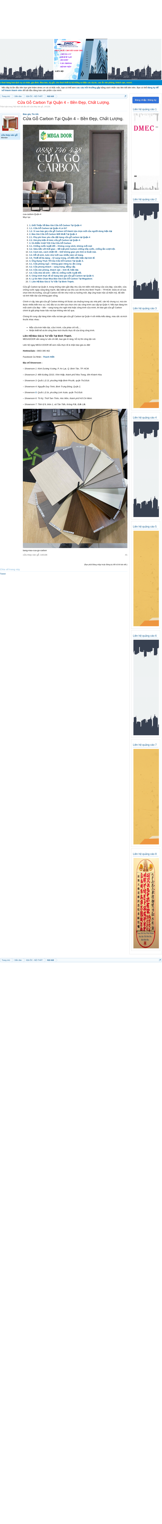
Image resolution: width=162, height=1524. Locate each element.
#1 (126, 555)
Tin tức (35, 114)
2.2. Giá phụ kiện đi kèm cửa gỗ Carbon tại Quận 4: (55, 240)
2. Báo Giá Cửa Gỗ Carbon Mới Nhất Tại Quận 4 (53, 234)
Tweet (3, 574)
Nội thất (16, 107)
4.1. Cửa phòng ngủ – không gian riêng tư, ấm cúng (55, 264)
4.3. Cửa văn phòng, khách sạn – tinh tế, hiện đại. (54, 270)
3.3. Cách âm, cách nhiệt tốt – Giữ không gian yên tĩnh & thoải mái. (63, 252)
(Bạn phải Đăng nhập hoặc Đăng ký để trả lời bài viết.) (105, 565)
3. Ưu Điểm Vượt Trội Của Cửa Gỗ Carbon (50, 243)
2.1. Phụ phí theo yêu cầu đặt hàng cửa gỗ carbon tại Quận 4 (59, 237)
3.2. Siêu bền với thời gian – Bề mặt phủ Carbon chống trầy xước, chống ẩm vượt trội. (72, 249)
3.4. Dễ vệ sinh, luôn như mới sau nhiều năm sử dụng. (56, 255)
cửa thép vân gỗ (36, 107)
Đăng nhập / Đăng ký (145, 100)
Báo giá (27, 114)
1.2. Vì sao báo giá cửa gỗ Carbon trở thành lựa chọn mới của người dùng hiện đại (70, 231)
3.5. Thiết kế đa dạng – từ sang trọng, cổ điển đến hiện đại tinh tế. (62, 258)
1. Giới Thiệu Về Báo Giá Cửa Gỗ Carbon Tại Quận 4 (55, 225)
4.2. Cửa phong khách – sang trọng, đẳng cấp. (52, 267)
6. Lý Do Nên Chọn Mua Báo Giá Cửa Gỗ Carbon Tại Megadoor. (61, 278)
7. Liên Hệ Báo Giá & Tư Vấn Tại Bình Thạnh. (51, 281)
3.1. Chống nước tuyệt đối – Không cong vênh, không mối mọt (60, 246)
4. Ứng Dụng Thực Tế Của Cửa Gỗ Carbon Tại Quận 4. (56, 261)
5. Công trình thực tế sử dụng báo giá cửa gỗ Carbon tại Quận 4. (61, 276)
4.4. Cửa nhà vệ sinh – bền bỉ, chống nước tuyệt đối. (55, 273)
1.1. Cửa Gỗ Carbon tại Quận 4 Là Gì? (48, 228)
